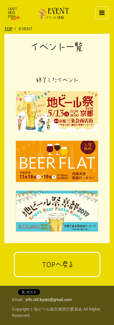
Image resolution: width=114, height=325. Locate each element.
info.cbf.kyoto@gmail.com (49, 299)
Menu (103, 10)
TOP (8, 29)
